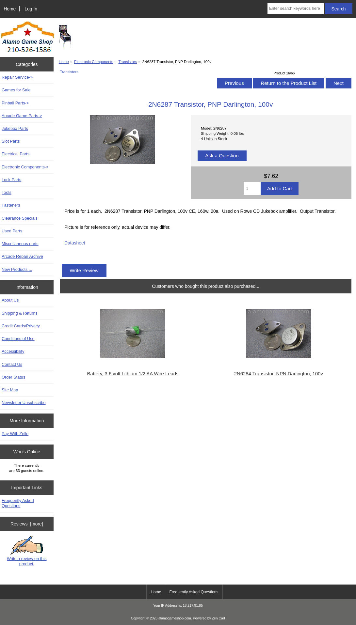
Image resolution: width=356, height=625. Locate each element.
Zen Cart (218, 618)
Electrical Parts (15, 153)
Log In (30, 8)
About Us (10, 300)
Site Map (10, 389)
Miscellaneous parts (20, 243)
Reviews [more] (26, 523)
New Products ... (17, 269)
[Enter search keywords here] (295, 8)
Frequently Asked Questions (18, 503)
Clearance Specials (20, 218)
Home (10, 8)
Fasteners (11, 205)
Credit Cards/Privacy (21, 325)
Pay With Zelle (15, 433)
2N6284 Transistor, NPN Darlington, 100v (278, 373)
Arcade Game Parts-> (22, 115)
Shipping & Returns (20, 313)
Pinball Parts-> (15, 103)
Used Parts (12, 230)
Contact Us (12, 364)
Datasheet (74, 242)
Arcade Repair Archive (22, 256)
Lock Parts (11, 179)
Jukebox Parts (15, 128)
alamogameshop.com (174, 618)
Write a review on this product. (27, 551)
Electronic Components (93, 61)
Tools (6, 192)
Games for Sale (16, 89)
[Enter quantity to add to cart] (252, 188)
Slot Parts (11, 141)
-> (25, 166)
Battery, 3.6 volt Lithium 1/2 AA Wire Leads (132, 373)
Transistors (128, 61)
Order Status (13, 377)
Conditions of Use (18, 338)
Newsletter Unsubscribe (24, 402)
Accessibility (13, 351)
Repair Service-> (17, 77)
